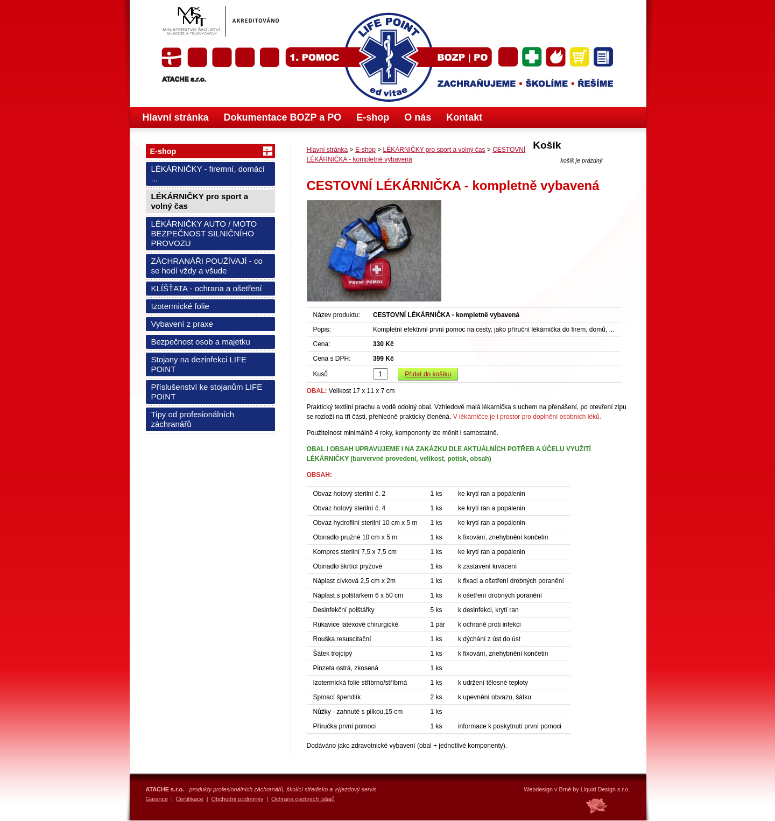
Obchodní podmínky (238, 799)
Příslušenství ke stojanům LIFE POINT (207, 391)
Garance (157, 799)
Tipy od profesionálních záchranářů (193, 419)
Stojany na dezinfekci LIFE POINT (199, 364)
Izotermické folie (180, 306)
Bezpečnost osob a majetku (200, 341)
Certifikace (189, 799)
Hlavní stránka (176, 117)
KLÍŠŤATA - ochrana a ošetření (206, 288)
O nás (417, 117)
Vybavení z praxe (182, 323)
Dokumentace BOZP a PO (283, 117)
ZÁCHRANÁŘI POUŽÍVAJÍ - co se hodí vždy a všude (207, 265)
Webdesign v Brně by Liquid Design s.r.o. (577, 789)
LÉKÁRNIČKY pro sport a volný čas (200, 201)
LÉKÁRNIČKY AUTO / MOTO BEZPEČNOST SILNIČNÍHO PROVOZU (204, 233)
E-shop (372, 117)
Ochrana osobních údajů (303, 799)
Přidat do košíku (428, 374)
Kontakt (464, 117)
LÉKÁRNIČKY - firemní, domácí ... (208, 173)
